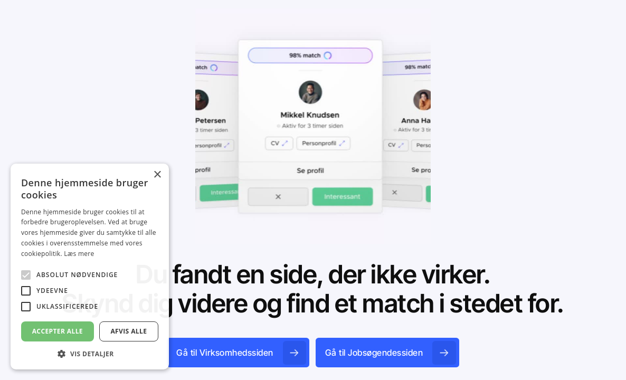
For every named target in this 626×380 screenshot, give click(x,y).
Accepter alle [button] (57, 331)
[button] (89, 353)
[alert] (90, 266)
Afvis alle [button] (128, 331)
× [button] (157, 175)
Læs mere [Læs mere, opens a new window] (79, 253)
